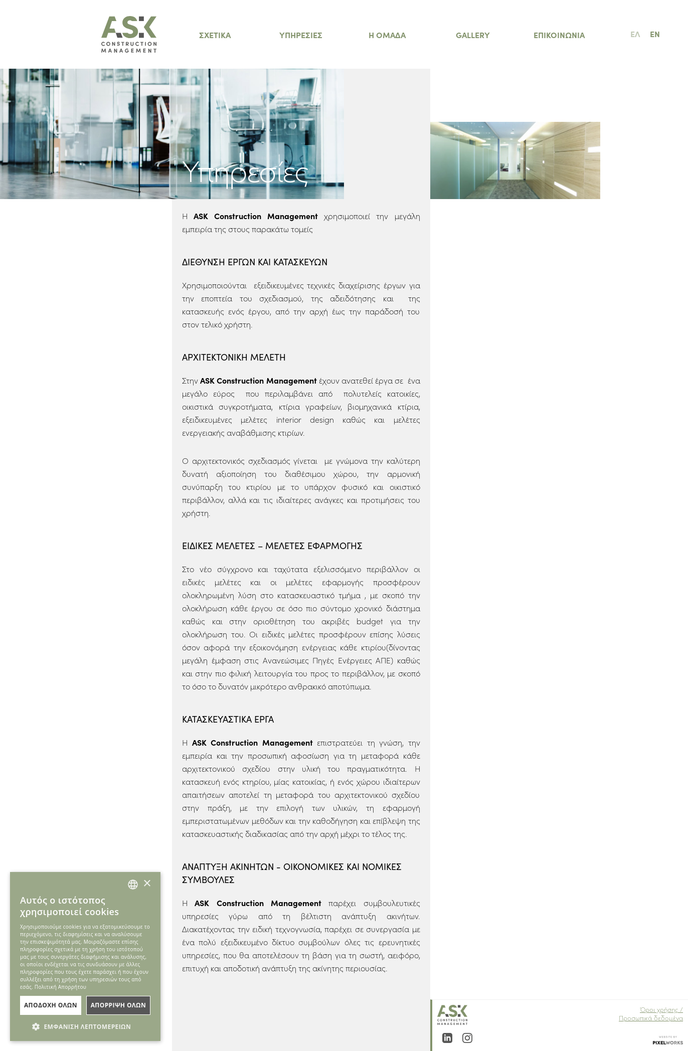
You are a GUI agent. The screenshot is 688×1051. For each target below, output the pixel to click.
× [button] (146, 884)
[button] (85, 1026)
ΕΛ (635, 33)
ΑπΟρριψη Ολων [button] (118, 1005)
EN (655, 33)
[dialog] (85, 956)
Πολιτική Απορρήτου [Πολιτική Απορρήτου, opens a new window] (60, 986)
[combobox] (133, 885)
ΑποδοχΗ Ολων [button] (50, 1005)
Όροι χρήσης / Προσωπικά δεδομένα (651, 1013)
